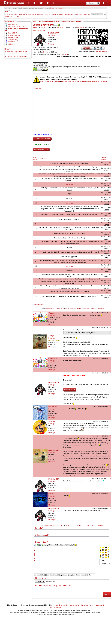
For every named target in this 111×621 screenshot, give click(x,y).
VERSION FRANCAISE (42, 139)
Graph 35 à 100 (13, 24)
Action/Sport (23, 14)
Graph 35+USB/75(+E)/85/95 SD (49, 21)
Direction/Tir (32, 14)
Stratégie (55, 14)
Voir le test (69, 184)
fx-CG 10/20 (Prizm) (14, 37)
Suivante (101, 308)
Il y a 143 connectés (61, 605)
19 (95, 308)
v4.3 (18, 605)
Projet (73, 14)
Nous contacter (74, 605)
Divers (61, 14)
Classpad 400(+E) (14, 40)
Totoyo (51, 336)
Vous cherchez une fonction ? (16, 56)
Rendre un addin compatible (50, 81)
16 (88, 308)
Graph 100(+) (12, 33)
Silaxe (51, 494)
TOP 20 (7, 14)
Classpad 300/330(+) (15, 35)
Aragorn (51, 421)
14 (82, 308)
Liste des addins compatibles (97, 81)
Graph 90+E (12, 42)
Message (51, 44)
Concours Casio (81, 14)
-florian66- (52, 313)
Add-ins (65, 21)
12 (77, 308)
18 (93, 308)
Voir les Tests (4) (101, 51)
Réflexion (40, 14)
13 (80, 308)
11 (74, 308)
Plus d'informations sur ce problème (73, 81)
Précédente (50, 308)
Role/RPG (48, 14)
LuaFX (17, 16)
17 (90, 308)
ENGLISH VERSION (41, 149)
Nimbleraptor (54, 450)
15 (85, 308)
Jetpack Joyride (75, 21)
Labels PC (14, 14)
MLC (12, 16)
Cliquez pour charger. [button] (56, 8)
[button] (29, 3)
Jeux (34, 21)
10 (72, 308)
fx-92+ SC (11, 44)
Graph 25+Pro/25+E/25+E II (17, 26)
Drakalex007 (53, 33)
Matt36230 (52, 407)
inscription (64, 54)
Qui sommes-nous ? (88, 605)
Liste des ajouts (69, 389)
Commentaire (43, 158)
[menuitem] (29, 3)
